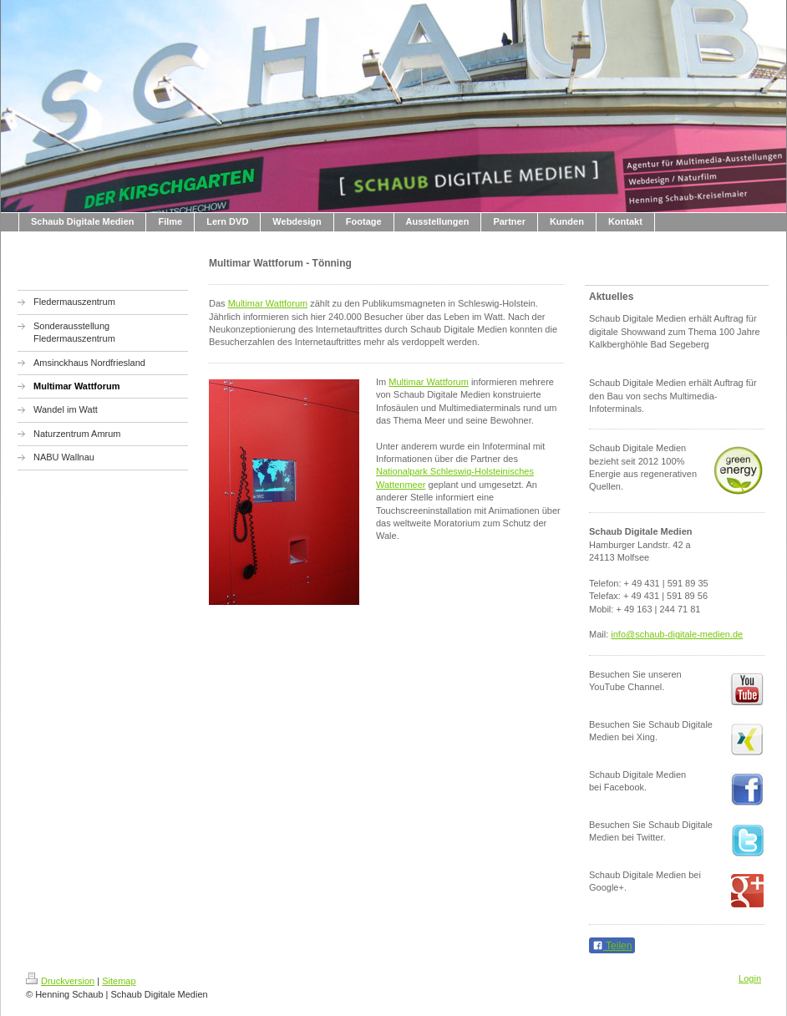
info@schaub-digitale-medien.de (677, 634)
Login (750, 978)
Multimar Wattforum (268, 303)
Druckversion (60, 981)
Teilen (612, 946)
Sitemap (118, 981)
